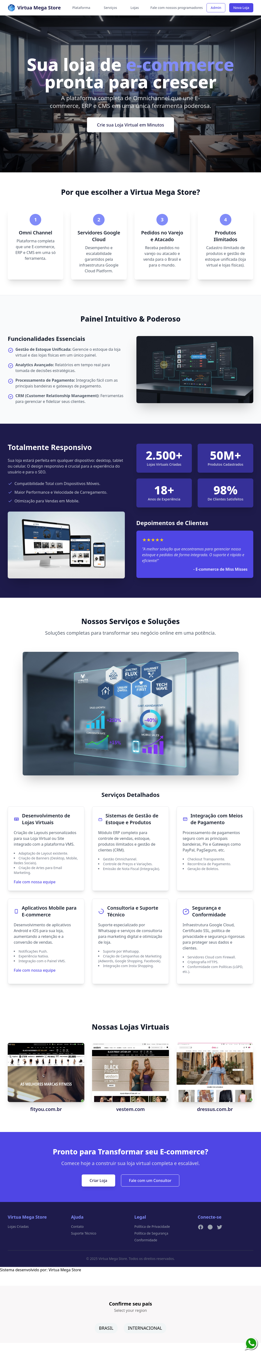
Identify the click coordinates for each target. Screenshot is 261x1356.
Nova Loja (241, 7)
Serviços (110, 7)
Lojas (135, 7)
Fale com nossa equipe (34, 882)
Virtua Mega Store (64, 1269)
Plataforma (81, 7)
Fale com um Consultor (150, 1180)
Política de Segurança (151, 1233)
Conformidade (145, 1240)
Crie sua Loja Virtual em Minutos (130, 125)
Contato (77, 1226)
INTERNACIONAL (145, 1328)
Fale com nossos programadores (176, 7)
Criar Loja (98, 1180)
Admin (216, 7)
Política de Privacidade (152, 1226)
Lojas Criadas (18, 1226)
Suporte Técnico (83, 1233)
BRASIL (106, 1328)
